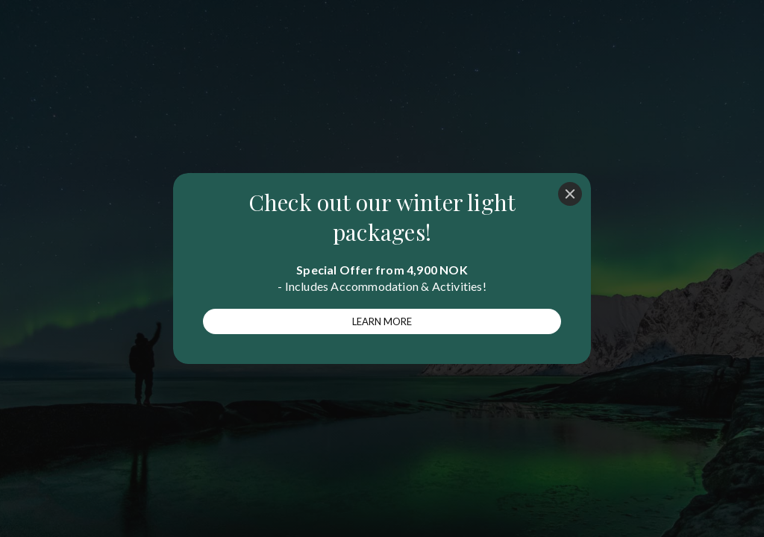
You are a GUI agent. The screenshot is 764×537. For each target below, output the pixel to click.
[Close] (570, 194)
